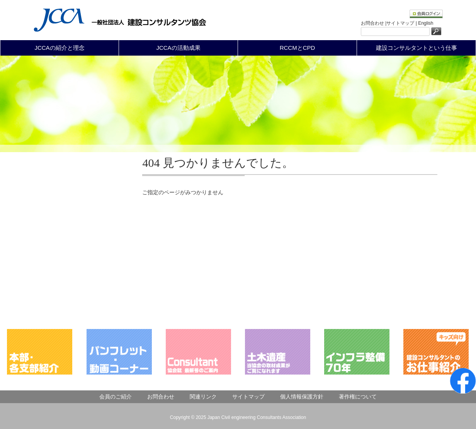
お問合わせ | (373, 23)
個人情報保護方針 (301, 396)
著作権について (358, 396)
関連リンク (203, 396)
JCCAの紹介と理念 (59, 47)
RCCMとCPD (297, 47)
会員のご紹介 (115, 396)
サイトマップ (248, 396)
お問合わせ (160, 396)
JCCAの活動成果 (178, 47)
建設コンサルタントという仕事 (416, 47)
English (425, 23)
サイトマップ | (402, 23)
